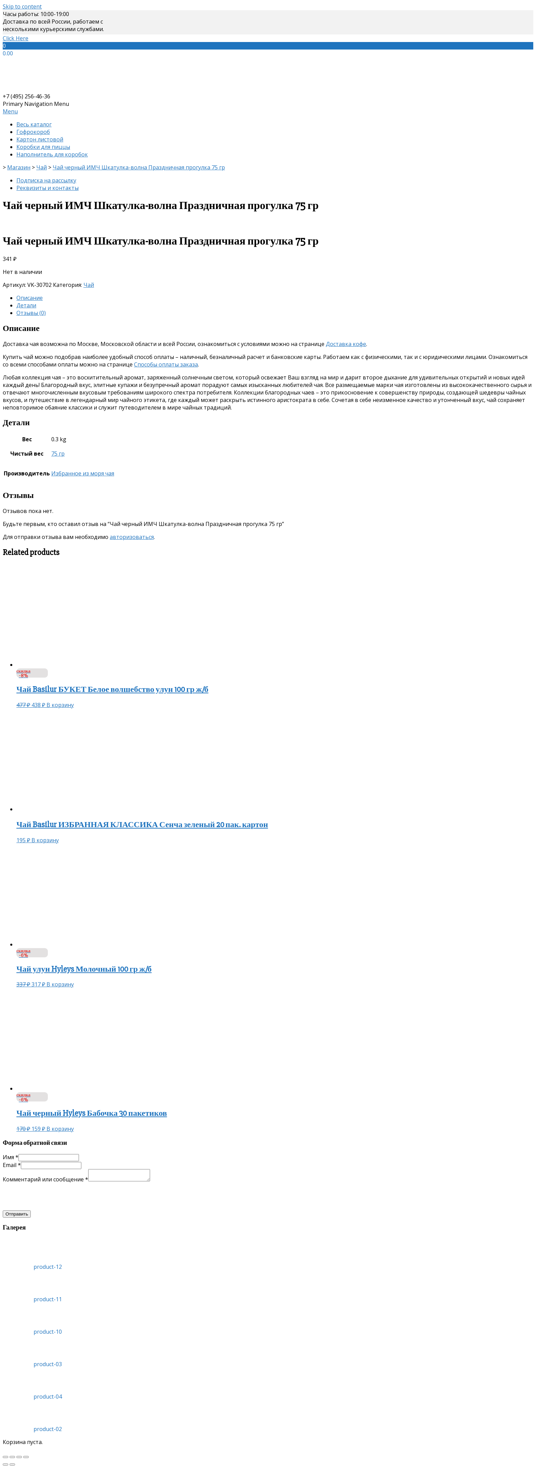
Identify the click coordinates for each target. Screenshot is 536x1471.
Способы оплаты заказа (166, 364)
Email (12, 1165)
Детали (26, 305)
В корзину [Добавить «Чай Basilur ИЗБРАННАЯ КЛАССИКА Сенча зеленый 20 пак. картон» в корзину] (45, 840)
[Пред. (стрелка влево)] (5, 1467)
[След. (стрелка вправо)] (12, 1467)
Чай (88, 285)
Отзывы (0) (31, 313)
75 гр (58, 453)
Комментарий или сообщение (45, 1181)
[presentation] (55, 1198)
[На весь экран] (19, 1459)
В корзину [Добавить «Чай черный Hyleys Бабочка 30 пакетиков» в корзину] (60, 1129)
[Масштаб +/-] (26, 1459)
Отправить (16, 1216)
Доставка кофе (346, 344)
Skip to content (22, 6)
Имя (10, 1157)
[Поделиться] (12, 1459)
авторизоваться (132, 537)
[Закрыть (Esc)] (5, 1459)
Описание (29, 298)
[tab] (274, 298)
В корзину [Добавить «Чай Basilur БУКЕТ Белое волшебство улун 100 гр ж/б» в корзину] (60, 705)
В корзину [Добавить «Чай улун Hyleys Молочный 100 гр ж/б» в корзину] (60, 984)
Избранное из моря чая (82, 473)
